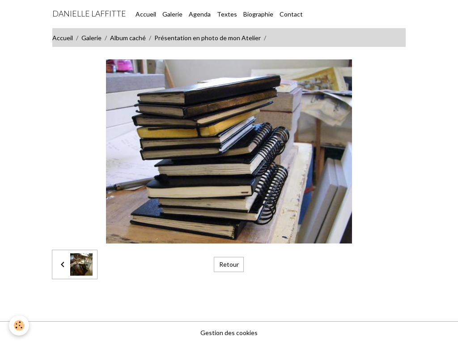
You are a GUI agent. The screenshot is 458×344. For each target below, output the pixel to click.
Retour (229, 264)
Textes (227, 14)
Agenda (200, 14)
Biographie (258, 14)
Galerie (172, 14)
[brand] (89, 14)
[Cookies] (19, 325)
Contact (291, 14)
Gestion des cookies (229, 332)
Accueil (146, 14)
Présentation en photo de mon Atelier (207, 38)
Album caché (128, 38)
